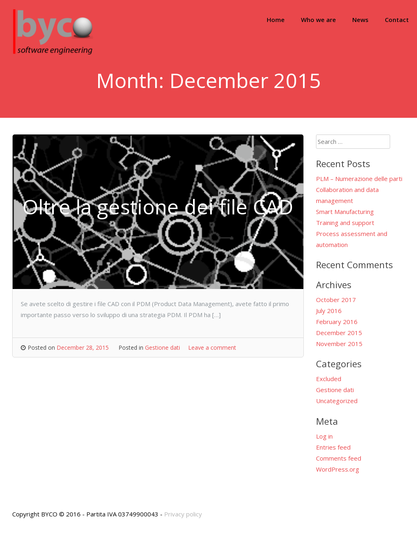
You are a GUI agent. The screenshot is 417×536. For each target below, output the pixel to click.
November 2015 (339, 344)
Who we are (318, 19)
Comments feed (338, 458)
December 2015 (339, 333)
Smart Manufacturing (345, 211)
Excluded (328, 379)
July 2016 (329, 311)
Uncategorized (337, 401)
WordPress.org (337, 469)
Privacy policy (183, 514)
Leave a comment (212, 347)
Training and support (345, 222)
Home (276, 19)
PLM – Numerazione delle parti (359, 178)
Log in (324, 436)
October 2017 (336, 300)
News (360, 19)
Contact (397, 19)
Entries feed (333, 447)
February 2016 (337, 322)
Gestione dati (162, 347)
